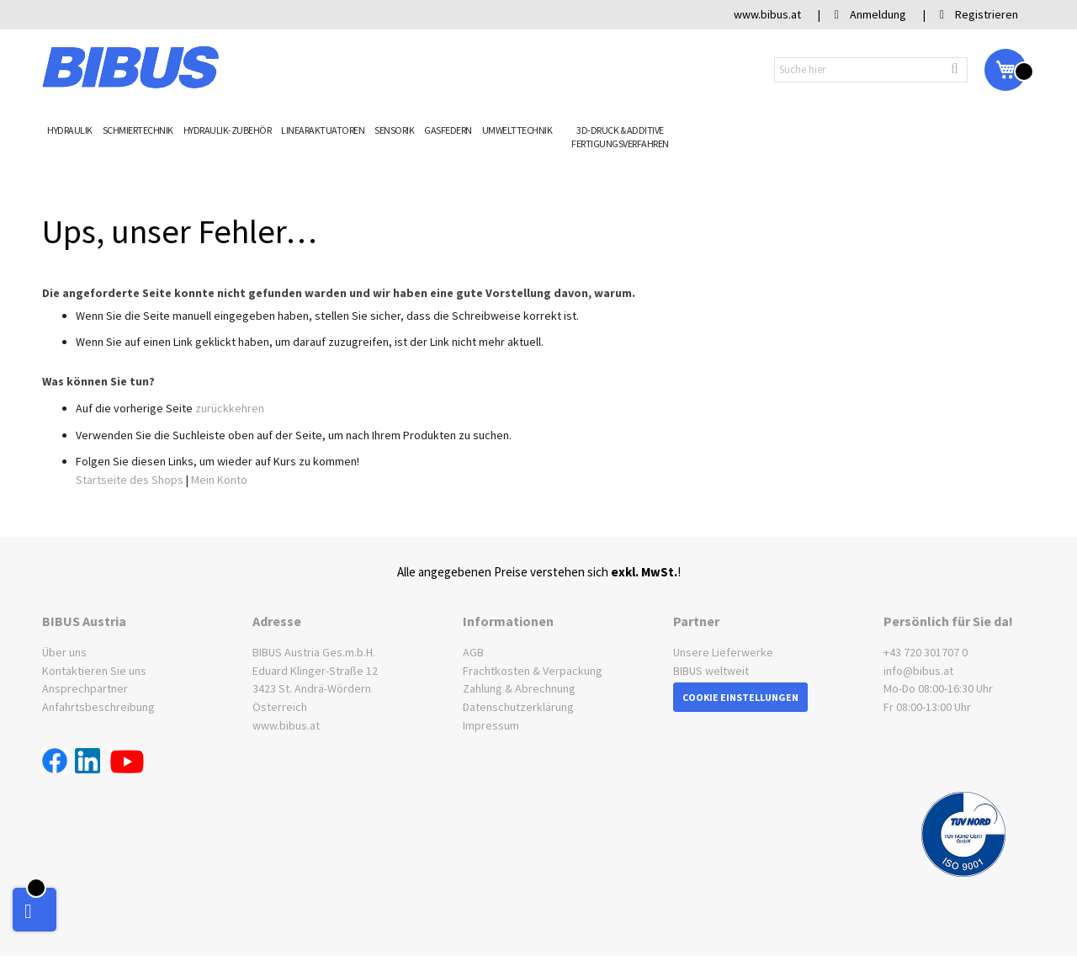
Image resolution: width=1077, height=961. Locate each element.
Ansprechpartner (85, 688)
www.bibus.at (286, 725)
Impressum (491, 725)
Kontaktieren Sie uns (94, 670)
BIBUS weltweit (711, 670)
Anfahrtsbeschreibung (98, 706)
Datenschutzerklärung (518, 706)
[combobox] (871, 69)
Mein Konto (219, 479)
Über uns (64, 652)
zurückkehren (229, 408)
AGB (473, 652)
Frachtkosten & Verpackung (532, 670)
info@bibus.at (918, 670)
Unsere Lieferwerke (723, 652)
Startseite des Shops (129, 479)
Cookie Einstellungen (740, 697)
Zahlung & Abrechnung (519, 688)
